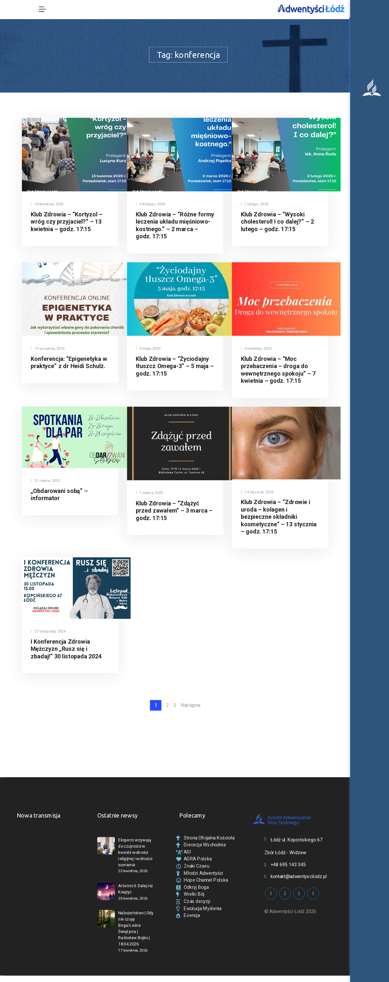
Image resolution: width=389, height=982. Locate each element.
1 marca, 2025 (149, 492)
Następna (190, 705)
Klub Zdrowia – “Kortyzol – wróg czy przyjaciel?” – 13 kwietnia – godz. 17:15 (66, 222)
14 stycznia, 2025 (257, 492)
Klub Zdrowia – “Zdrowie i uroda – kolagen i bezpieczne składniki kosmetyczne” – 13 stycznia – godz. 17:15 (279, 517)
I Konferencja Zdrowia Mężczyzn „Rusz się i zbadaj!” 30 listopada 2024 (66, 649)
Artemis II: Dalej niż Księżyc (135, 889)
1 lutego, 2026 (254, 204)
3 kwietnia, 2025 (256, 348)
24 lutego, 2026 (150, 204)
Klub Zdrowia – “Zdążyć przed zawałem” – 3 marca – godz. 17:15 (174, 510)
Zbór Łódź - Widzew (285, 852)
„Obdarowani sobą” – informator (59, 494)
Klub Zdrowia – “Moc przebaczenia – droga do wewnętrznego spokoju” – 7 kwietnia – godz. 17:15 (278, 369)
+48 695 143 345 (288, 864)
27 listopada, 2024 (48, 631)
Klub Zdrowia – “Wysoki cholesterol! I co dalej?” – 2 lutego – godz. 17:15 (277, 222)
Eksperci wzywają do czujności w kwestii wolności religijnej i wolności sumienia (135, 852)
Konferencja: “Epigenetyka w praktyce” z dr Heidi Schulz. (69, 362)
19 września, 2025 (48, 348)
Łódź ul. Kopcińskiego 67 (296, 839)
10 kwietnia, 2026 (47, 204)
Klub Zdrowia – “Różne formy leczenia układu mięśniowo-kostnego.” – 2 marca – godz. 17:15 (175, 225)
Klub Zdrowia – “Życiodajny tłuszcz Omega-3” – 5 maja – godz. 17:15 (175, 366)
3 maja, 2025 (148, 348)
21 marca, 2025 (45, 480)
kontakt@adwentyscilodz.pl (299, 876)
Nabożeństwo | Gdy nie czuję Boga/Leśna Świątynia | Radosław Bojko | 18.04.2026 (135, 928)
